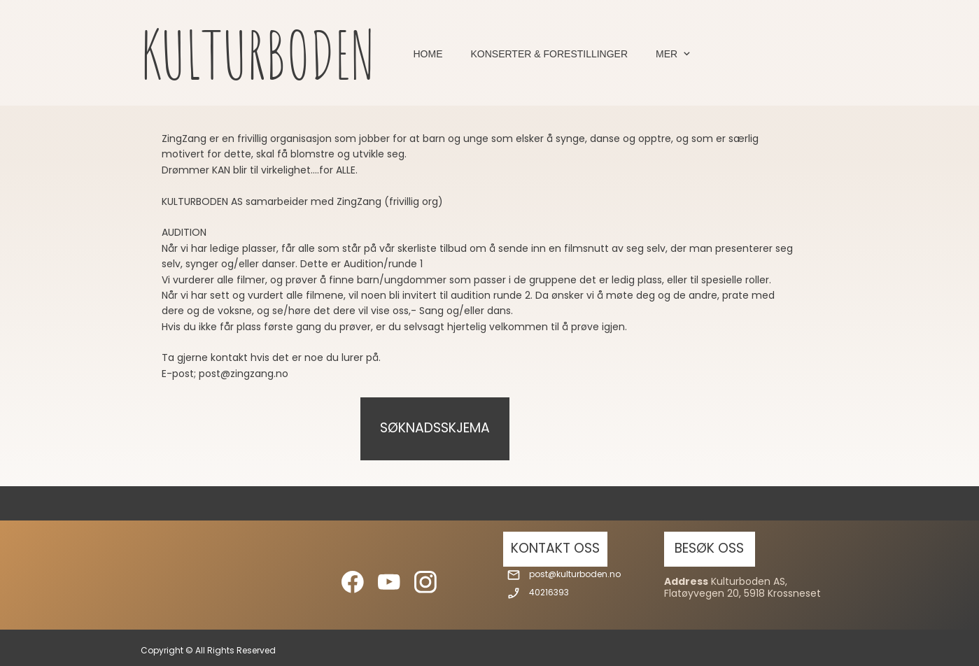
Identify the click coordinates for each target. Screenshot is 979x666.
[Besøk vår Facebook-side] (352, 582)
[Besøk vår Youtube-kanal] (389, 582)
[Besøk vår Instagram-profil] (425, 582)
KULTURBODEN (258, 54)
